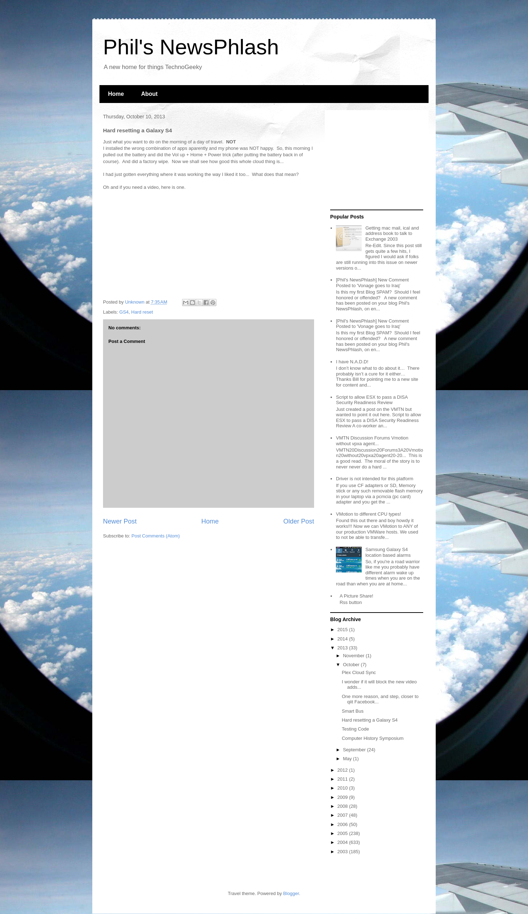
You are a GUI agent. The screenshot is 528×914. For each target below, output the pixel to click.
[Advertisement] (375, 160)
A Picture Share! (356, 596)
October (352, 664)
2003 (343, 851)
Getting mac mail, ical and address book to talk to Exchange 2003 (392, 233)
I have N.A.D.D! (352, 361)
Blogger (291, 893)
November (354, 655)
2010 (343, 788)
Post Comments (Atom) (156, 536)
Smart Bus (352, 711)
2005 (343, 833)
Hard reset (142, 312)
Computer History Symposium (373, 738)
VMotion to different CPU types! (368, 514)
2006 (343, 824)
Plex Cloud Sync (359, 672)
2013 (343, 647)
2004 (343, 842)
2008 (343, 806)
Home (116, 94)
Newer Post (120, 521)
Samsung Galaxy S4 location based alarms (387, 552)
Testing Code (355, 729)
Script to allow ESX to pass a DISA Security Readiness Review (371, 400)
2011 (343, 779)
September (355, 749)
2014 (343, 639)
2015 (343, 629)
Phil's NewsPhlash (191, 47)
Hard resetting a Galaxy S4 (369, 720)
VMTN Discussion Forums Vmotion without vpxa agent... (372, 440)
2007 (343, 815)
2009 (343, 797)
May (348, 758)
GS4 (124, 312)
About (149, 94)
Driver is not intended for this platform (374, 478)
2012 (343, 770)
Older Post (298, 521)
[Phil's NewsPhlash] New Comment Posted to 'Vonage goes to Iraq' (372, 282)
